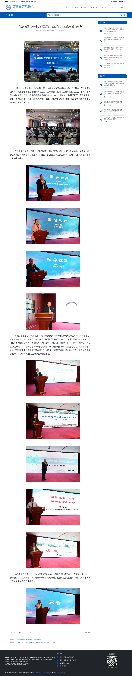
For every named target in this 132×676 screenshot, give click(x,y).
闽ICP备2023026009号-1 (43, 672)
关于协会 (75, 7)
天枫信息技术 (61, 672)
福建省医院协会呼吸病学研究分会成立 (26, 639)
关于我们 (8, 664)
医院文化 (103, 7)
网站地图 (20, 664)
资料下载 (113, 7)
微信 (21, 632)
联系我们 (122, 7)
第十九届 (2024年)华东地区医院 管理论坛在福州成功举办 (32, 642)
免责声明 (26, 664)
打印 (87, 632)
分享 (29, 632)
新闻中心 (84, 7)
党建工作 (94, 7)
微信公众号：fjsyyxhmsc (118, 1)
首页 (67, 7)
